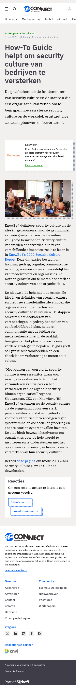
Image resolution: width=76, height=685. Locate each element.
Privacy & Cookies (14, 670)
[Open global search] (14, 9)
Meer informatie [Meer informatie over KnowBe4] (34, 165)
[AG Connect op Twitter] (7, 633)
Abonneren (12, 588)
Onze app (11, 612)
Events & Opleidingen (53, 588)
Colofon (10, 606)
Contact (10, 600)
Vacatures (45, 600)
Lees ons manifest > (16, 570)
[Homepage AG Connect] (38, 9)
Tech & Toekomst (56, 19)
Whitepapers (47, 606)
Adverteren (12, 594)
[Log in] (69, 9)
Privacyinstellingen (17, 618)
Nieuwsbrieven (48, 594)
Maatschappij (31, 19)
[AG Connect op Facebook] (31, 633)
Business (11, 19)
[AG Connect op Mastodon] (23, 633)
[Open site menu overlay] (6, 9)
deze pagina (26, 461)
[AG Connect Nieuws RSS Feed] (39, 633)
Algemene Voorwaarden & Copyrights (25, 664)
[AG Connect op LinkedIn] (15, 633)
